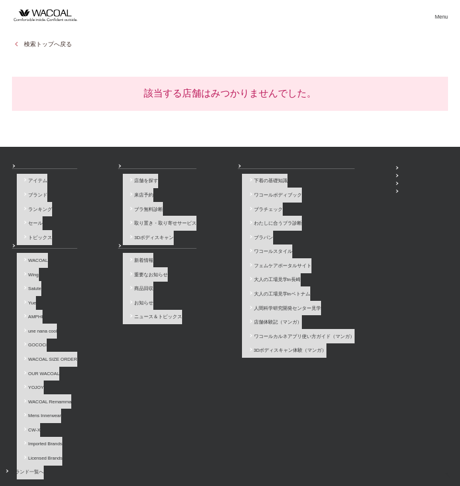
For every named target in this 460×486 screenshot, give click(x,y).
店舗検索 (241, 15)
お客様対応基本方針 (304, 446)
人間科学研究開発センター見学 (211, 280)
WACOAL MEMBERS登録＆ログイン (334, 180)
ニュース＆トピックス (118, 297)
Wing (28, 265)
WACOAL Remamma (44, 360)
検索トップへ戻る (48, 44)
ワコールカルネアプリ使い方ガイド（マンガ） (228, 302)
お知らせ (98, 239)
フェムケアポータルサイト (206, 249)
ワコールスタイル (197, 239)
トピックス (35, 228)
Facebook (392, 403)
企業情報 (176, 446)
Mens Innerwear (39, 370)
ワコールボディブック (202, 196)
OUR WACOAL (39, 339)
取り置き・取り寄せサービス (125, 218)
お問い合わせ (26, 446)
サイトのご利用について (127, 446)
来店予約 (103, 196)
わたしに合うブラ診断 (202, 218)
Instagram (409, 403)
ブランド (33, 196)
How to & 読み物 (190, 170)
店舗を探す (106, 186)
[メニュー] (441, 15)
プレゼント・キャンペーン (324, 191)
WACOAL (33, 254)
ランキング (35, 207)
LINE (425, 403)
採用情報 (209, 446)
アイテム (33, 186)
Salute (30, 275)
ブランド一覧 (181, 15)
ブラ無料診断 (108, 207)
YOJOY (31, 349)
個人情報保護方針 (251, 446)
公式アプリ (307, 201)
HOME (428, 473)
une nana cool (37, 307)
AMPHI (30, 297)
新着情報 (103, 254)
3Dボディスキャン (114, 228)
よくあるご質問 (70, 446)
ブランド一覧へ (40, 413)
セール (30, 218)
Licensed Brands (40, 402)
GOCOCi (32, 318)
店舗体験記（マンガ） (202, 291)
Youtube (442, 403)
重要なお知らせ (111, 265)
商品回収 (103, 275)
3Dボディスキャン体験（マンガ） (214, 312)
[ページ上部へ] (439, 465)
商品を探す (117, 15)
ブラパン (187, 228)
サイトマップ (354, 446)
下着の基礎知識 (194, 186)
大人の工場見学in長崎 (201, 259)
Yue (27, 286)
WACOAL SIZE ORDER (47, 328)
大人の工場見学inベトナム (206, 270)
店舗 (94, 170)
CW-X (29, 381)
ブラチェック (192, 207)
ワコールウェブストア (422, 170)
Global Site (436, 446)
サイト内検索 (396, 446)
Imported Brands (40, 392)
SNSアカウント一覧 (316, 170)
